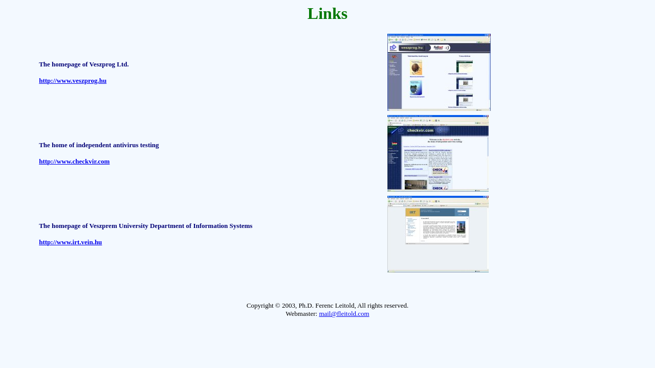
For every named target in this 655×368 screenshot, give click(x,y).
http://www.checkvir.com (74, 161)
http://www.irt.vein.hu (70, 242)
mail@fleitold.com (344, 313)
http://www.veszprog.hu (72, 80)
